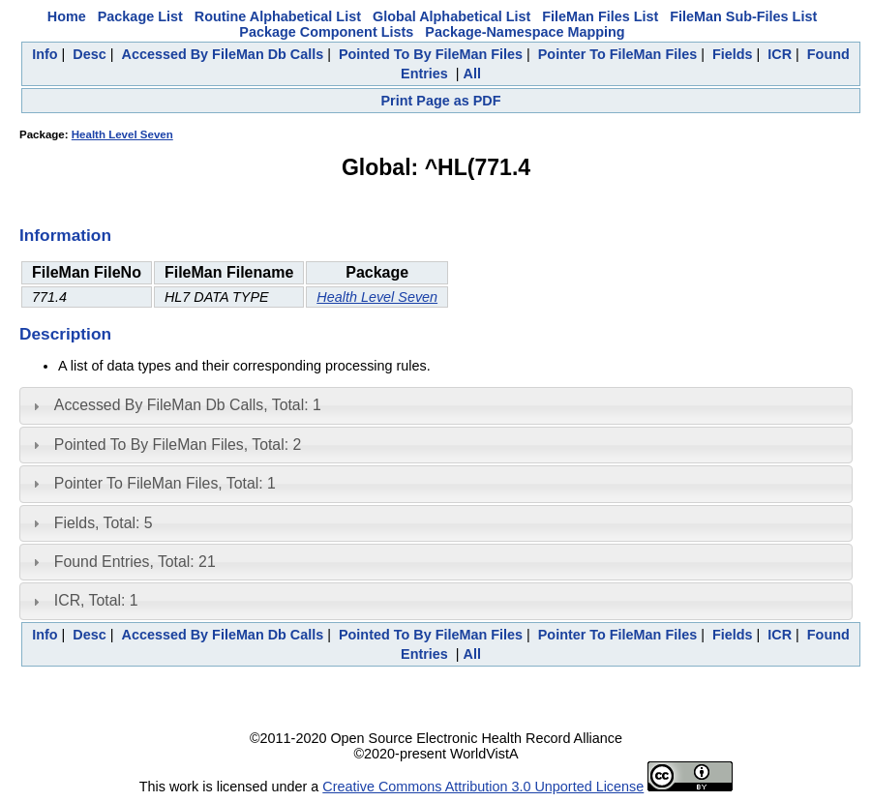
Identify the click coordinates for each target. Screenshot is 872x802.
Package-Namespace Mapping (524, 32)
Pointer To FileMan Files (617, 54)
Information (65, 235)
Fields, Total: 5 (103, 523)
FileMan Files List (600, 16)
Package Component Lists (326, 32)
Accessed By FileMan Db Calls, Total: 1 (187, 405)
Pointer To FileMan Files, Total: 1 (165, 483)
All (472, 73)
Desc (89, 54)
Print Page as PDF (441, 100)
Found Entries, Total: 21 (135, 561)
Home (66, 16)
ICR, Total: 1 (96, 600)
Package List (140, 16)
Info (44, 54)
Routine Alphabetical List (278, 16)
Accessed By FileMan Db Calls (223, 54)
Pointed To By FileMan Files (431, 54)
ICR (779, 54)
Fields (732, 54)
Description (65, 333)
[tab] (436, 405)
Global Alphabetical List (451, 16)
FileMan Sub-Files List (743, 16)
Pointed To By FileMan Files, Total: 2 (177, 444)
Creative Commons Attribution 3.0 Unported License (483, 786)
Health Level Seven (122, 134)
